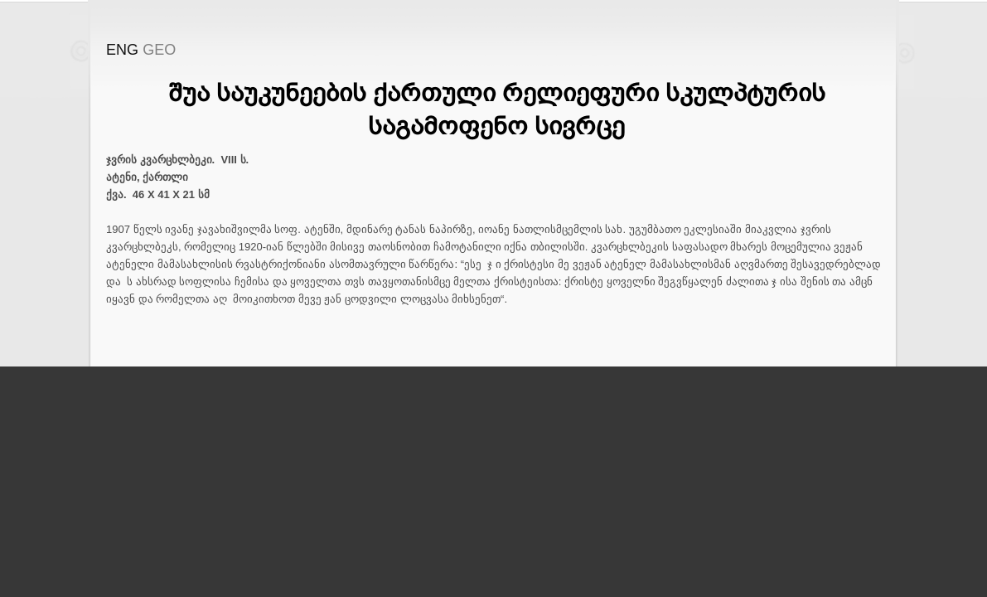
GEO (159, 49)
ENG (122, 49)
